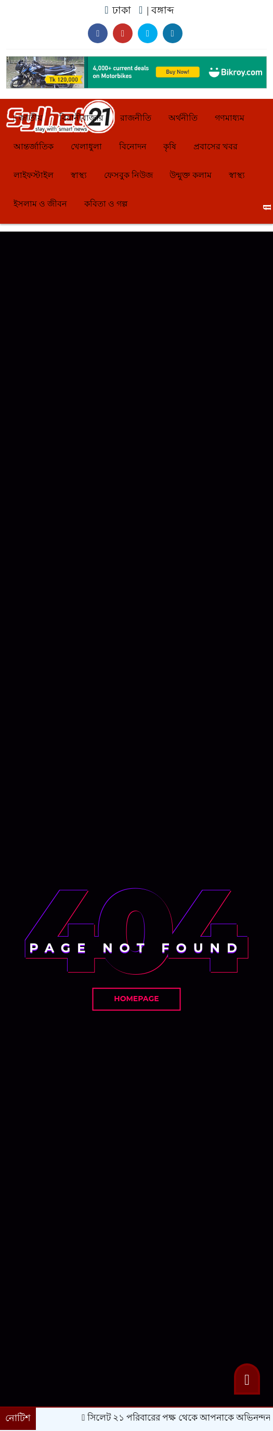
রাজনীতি (135, 117)
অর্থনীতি (183, 117)
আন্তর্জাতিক (34, 146)
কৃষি (169, 146)
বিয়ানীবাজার (81, 117)
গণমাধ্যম (229, 117)
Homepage (136, 998)
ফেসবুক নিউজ (128, 175)
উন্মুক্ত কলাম (191, 175)
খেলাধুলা (86, 146)
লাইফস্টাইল (34, 175)
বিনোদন (133, 146)
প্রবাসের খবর (215, 146)
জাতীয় (28, 117)
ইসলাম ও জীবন (40, 203)
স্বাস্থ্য (79, 175)
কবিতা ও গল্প (105, 203)
